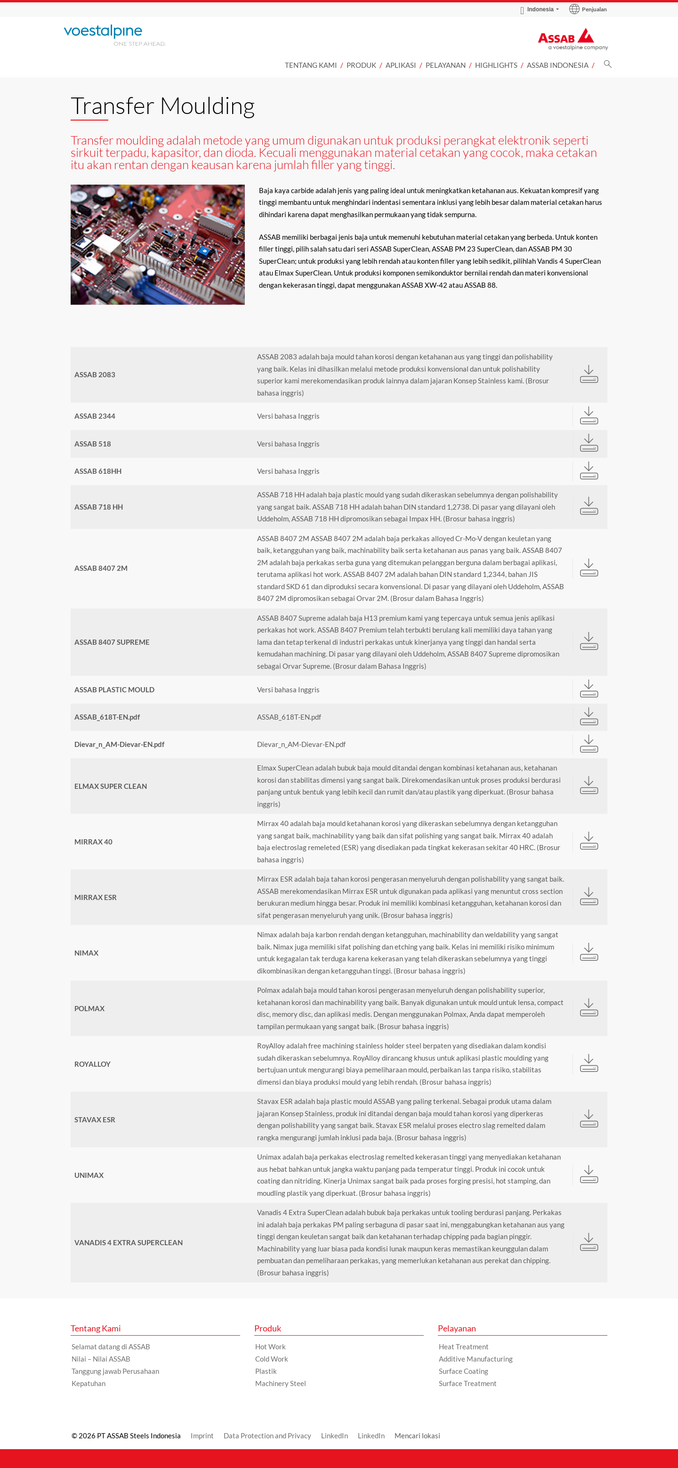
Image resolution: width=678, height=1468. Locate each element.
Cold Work (271, 1358)
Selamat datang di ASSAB (111, 1346)
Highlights (496, 65)
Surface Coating (463, 1371)
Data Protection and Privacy (267, 1435)
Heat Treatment (464, 1346)
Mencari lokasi (417, 1435)
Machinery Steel (280, 1383)
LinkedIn (334, 1435)
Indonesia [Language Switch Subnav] (537, 9)
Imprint (202, 1435)
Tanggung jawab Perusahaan (115, 1371)
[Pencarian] (607, 66)
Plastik (266, 1371)
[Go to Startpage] (127, 35)
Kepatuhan (88, 1383)
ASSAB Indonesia (558, 65)
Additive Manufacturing (476, 1358)
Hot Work (270, 1346)
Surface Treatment (468, 1383)
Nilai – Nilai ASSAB (101, 1358)
